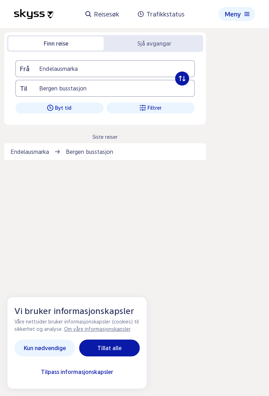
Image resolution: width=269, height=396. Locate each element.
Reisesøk (102, 14)
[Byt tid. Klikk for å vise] (59, 108)
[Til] (116, 88)
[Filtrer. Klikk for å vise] (150, 108)
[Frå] (116, 69)
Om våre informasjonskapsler (97, 329)
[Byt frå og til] (182, 78)
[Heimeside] (33, 14)
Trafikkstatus (161, 14)
